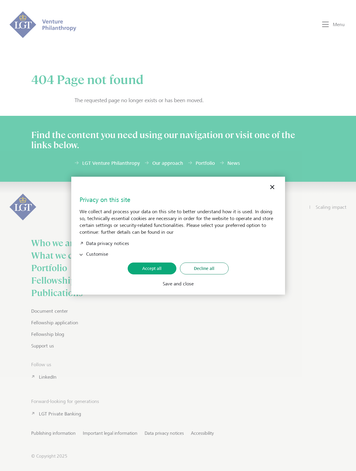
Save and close (178, 284)
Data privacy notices (107, 243)
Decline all (204, 268)
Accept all (152, 268)
